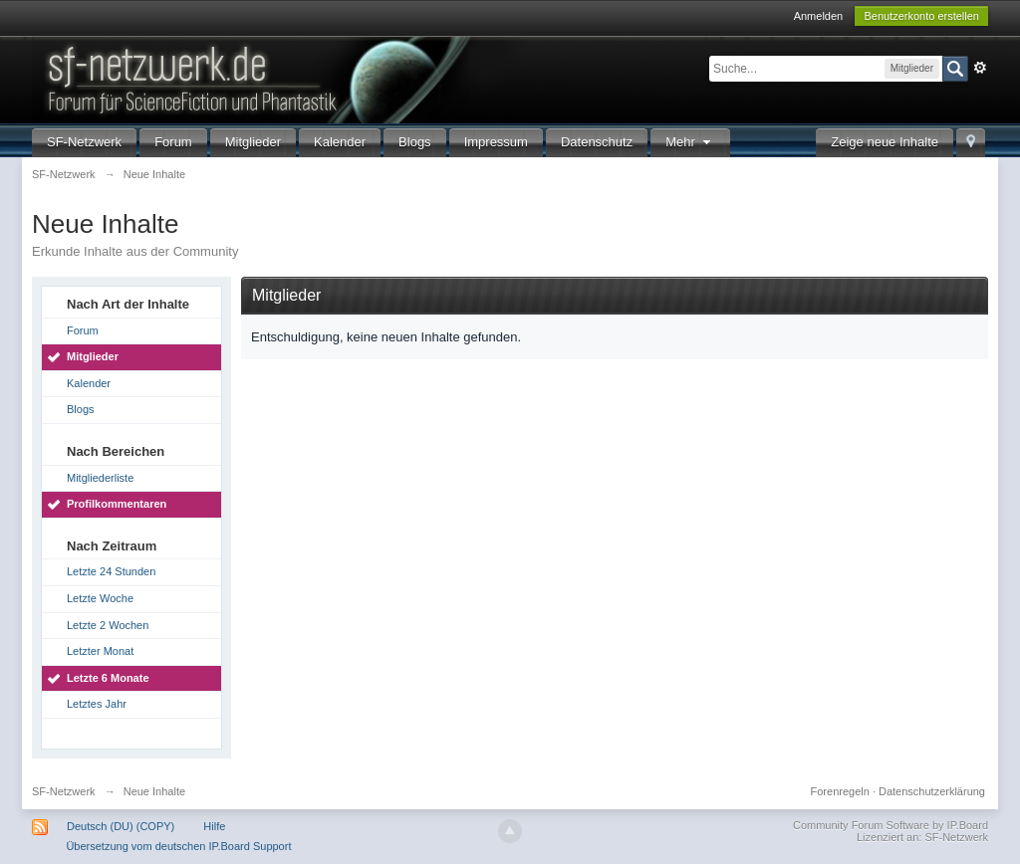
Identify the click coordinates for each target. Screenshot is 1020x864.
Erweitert (980, 68)
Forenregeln (840, 791)
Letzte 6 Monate (108, 678)
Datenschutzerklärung (932, 791)
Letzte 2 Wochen (107, 625)
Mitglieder (253, 141)
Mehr (690, 141)
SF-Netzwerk (84, 141)
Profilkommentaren (116, 504)
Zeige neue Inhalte (884, 141)
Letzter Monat (100, 651)
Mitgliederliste (100, 478)
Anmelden (819, 16)
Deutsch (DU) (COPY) (120, 826)
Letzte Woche (100, 598)
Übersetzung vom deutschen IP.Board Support (178, 846)
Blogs (414, 141)
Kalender (340, 141)
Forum (173, 141)
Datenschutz (597, 141)
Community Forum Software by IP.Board (890, 825)
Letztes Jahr (97, 704)
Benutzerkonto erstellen (921, 16)
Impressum (496, 141)
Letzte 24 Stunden (111, 571)
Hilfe (214, 826)
